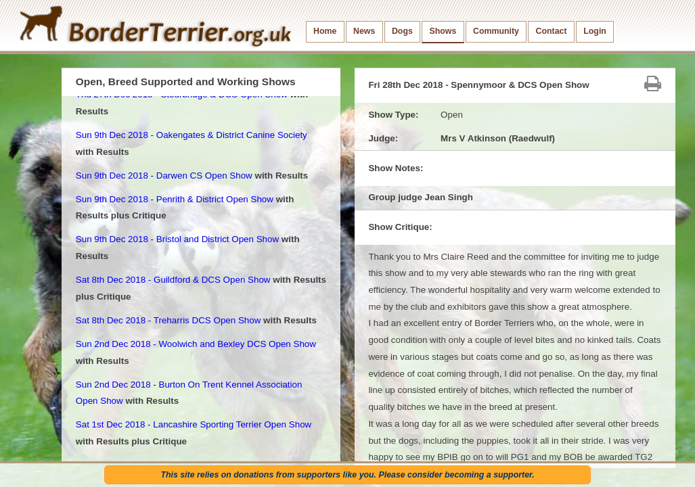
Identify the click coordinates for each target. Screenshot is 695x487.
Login (594, 31)
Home (324, 31)
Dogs (402, 31)
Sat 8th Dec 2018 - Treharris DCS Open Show (168, 320)
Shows (442, 31)
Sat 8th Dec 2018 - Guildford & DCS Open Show (173, 280)
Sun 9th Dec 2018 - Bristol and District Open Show (177, 239)
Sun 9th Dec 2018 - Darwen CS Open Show (164, 175)
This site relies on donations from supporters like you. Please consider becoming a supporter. (347, 475)
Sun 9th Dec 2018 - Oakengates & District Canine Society (191, 135)
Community (496, 31)
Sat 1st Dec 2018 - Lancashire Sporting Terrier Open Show (193, 424)
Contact (551, 31)
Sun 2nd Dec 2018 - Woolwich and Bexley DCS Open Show (196, 344)
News (364, 31)
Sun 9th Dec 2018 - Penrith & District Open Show (174, 199)
